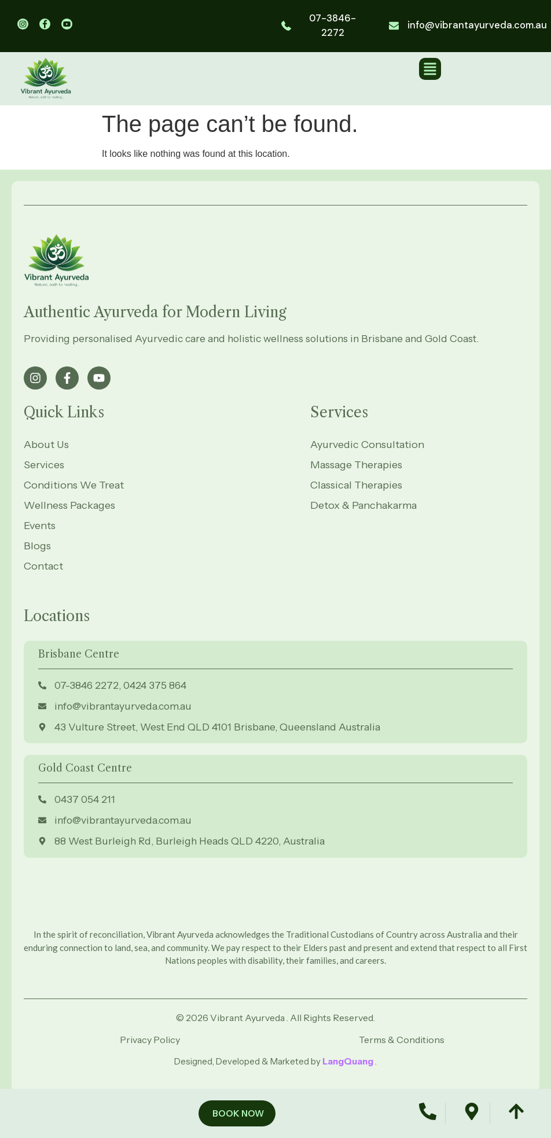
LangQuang (348, 1061)
